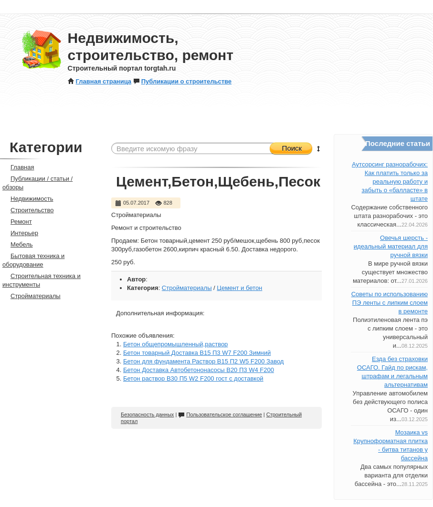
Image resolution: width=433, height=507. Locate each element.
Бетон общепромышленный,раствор (175, 344)
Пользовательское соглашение (220, 414)
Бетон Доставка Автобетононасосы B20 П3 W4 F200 (198, 369)
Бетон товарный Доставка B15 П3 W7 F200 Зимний (197, 352)
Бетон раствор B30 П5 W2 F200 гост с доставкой (193, 378)
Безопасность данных (147, 414)
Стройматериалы (187, 287)
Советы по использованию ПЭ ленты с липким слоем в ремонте (389, 302)
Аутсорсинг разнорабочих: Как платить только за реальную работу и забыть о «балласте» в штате (390, 181)
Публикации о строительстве (182, 81)
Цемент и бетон (239, 287)
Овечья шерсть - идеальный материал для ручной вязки (391, 246)
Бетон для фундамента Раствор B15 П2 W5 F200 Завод (203, 361)
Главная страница (99, 81)
